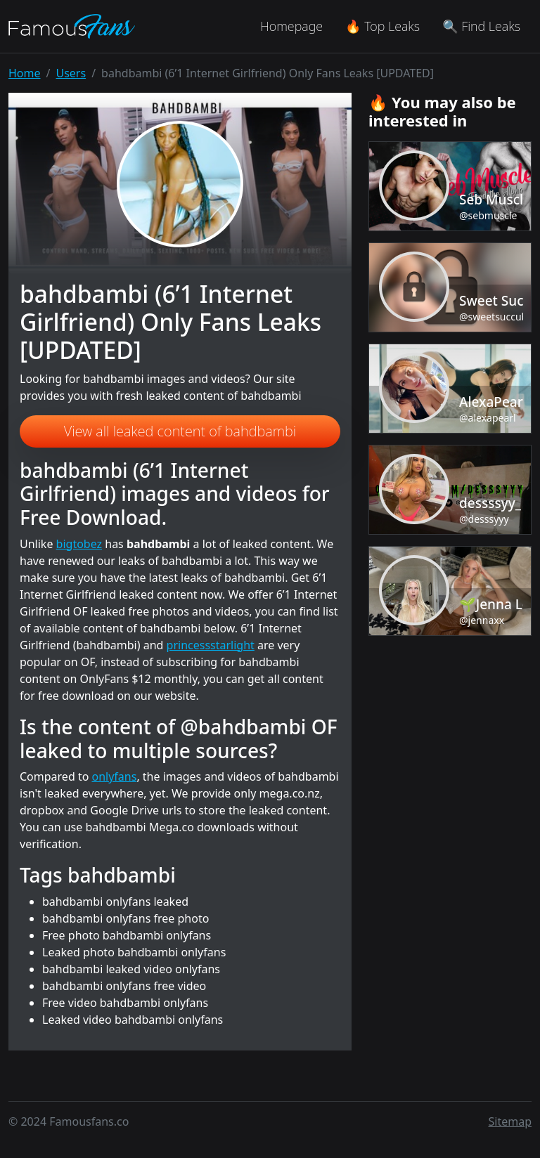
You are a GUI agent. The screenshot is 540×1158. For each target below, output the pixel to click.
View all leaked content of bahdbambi (180, 431)
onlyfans (114, 776)
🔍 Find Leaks (481, 26)
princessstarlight (211, 645)
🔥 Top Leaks (382, 26)
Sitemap (510, 1121)
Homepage (291, 26)
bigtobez (79, 544)
